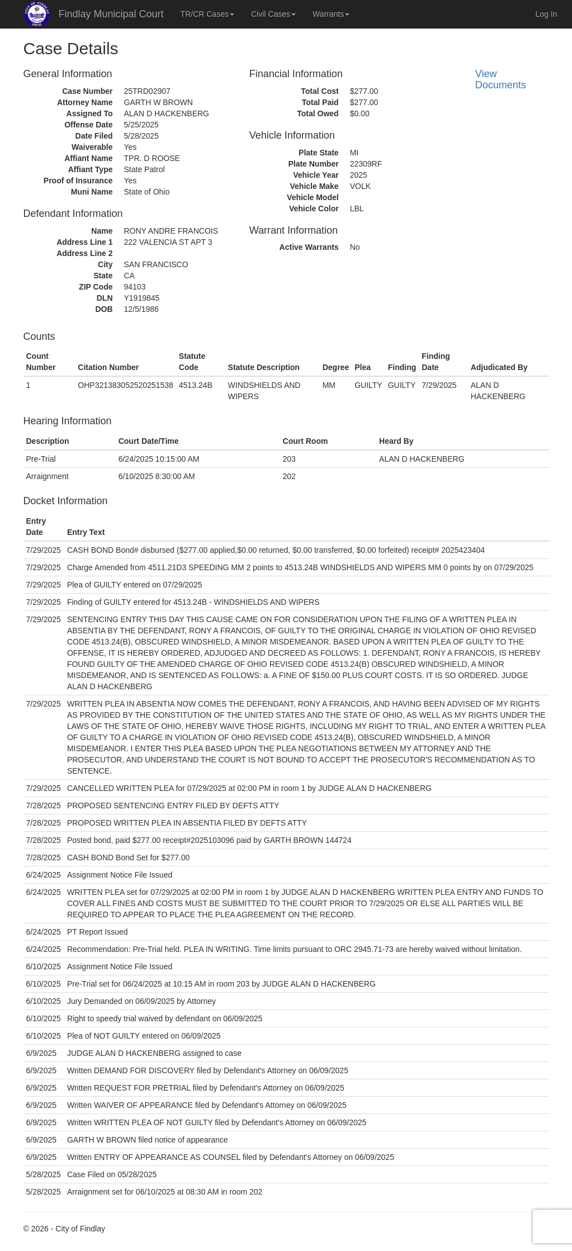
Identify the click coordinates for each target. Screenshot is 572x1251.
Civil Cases (273, 14)
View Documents (500, 79)
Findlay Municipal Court (111, 14)
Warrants (331, 14)
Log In (546, 14)
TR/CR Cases (207, 14)
